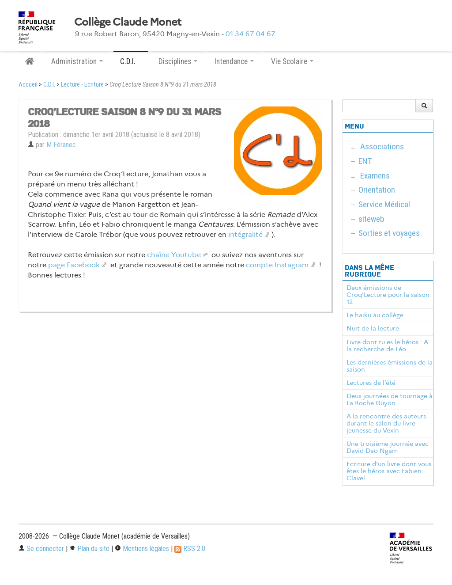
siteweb (371, 219)
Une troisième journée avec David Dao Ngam (388, 447)
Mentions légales (142, 548)
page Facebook (74, 265)
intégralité (245, 234)
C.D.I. (49, 84)
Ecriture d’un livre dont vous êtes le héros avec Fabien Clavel (389, 471)
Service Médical (384, 204)
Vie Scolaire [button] (292, 61)
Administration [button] (77, 61)
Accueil (28, 84)
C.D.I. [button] (131, 61)
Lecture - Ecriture (82, 84)
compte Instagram (277, 265)
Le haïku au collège (375, 315)
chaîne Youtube (174, 255)
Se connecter (41, 548)
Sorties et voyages (389, 233)
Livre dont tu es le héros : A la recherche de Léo (387, 345)
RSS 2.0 (189, 548)
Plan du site (89, 548)
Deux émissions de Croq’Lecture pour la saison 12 (388, 295)
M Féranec (61, 145)
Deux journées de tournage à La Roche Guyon (390, 399)
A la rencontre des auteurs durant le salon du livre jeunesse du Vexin (386, 423)
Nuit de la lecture (373, 328)
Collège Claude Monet (127, 22)
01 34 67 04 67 (250, 34)
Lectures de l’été (371, 383)
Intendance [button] (234, 61)
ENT (365, 161)
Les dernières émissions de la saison (390, 365)
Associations (382, 146)
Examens (375, 176)
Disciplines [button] (177, 61)
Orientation (376, 190)
